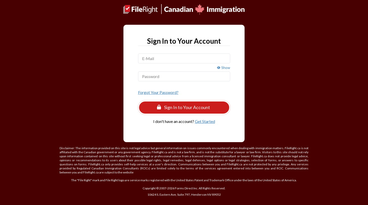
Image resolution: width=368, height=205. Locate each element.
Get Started (205, 121)
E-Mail (148, 58)
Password (150, 76)
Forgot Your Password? (158, 92)
